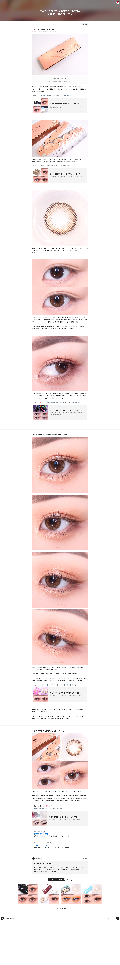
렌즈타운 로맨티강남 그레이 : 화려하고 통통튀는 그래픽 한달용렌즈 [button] (71, 917)
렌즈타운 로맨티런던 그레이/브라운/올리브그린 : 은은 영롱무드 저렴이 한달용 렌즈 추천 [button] (28, 917)
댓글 (52, 902)
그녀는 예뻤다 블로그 (2, 941)
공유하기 (60, 902)
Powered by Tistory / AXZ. (9, 941)
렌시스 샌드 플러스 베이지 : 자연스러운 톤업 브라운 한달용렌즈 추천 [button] (49, 917)
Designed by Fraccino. (111, 941)
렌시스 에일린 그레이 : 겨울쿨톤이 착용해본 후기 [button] (92, 917)
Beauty (36, 887)
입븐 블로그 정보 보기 (118, 2)
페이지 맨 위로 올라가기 (118, 941)
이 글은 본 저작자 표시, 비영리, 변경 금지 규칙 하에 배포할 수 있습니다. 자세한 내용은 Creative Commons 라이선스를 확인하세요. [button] (85, 881)
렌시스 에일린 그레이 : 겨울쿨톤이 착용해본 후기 (72, 892)
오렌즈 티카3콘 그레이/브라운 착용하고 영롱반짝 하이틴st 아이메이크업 (46, 894)
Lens (40, 887)
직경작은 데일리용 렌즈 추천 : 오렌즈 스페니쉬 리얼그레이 (48, 808)
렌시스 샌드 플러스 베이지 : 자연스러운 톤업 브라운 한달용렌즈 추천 (73, 890)
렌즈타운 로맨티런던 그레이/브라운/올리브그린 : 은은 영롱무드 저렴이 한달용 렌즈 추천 (46, 890)
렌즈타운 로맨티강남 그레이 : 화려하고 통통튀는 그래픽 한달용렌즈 (46, 892)
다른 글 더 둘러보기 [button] (59, 931)
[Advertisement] (60, 838)
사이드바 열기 (2, 2)
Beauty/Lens (64, 16)
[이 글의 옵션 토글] (33, 881)
